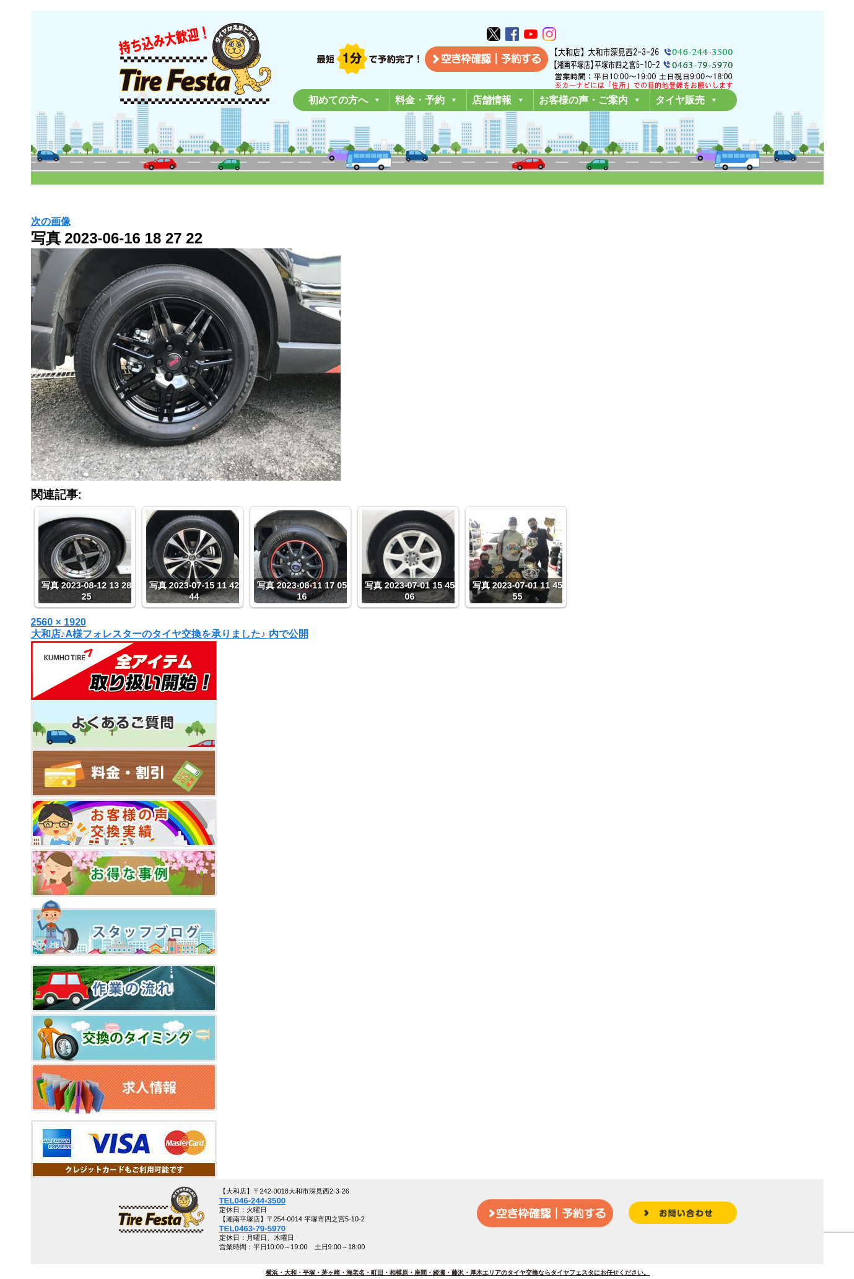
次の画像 (51, 221)
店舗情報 (498, 100)
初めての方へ (344, 100)
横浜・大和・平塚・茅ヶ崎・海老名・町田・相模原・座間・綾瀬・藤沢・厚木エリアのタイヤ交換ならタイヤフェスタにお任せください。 (458, 1272)
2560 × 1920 (58, 622)
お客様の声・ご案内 (590, 100)
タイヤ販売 (686, 100)
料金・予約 (426, 100)
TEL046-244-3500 (252, 1200)
